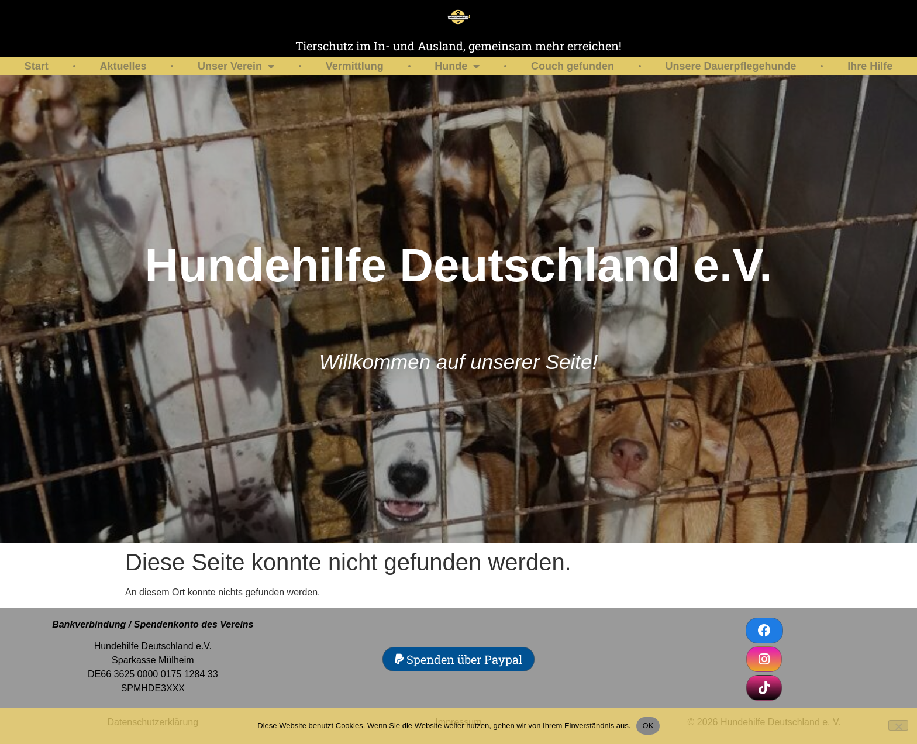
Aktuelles (122, 66)
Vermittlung (355, 66)
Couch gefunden (572, 66)
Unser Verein (236, 66)
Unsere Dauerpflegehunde (731, 66)
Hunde (457, 66)
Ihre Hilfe (869, 66)
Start (37, 66)
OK (647, 725)
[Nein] (898, 725)
